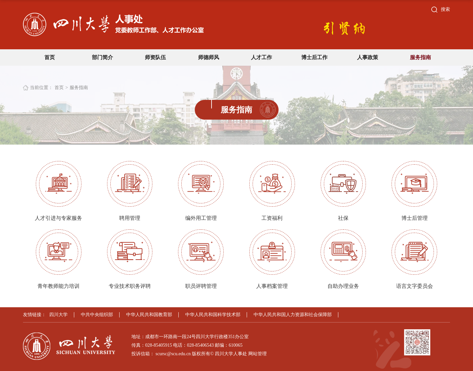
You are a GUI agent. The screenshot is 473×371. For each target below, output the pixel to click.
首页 (49, 57)
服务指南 (420, 57)
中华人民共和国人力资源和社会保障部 (293, 314)
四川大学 (58, 314)
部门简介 (102, 57)
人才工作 (261, 57)
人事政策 (367, 57)
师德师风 (208, 57)
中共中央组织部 (97, 314)
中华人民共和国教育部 (149, 314)
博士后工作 (314, 57)
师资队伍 (155, 57)
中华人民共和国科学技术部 (212, 314)
